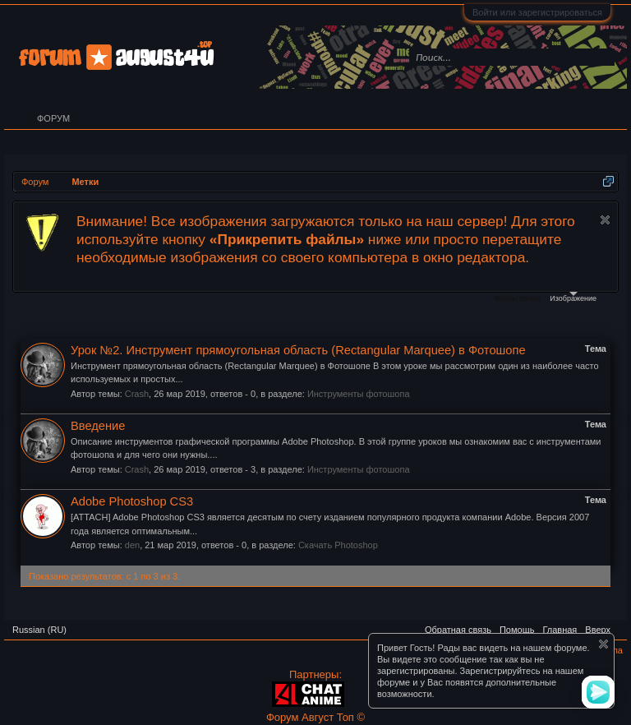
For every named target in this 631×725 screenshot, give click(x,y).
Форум (53, 118)
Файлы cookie (517, 298)
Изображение (573, 297)
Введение (98, 425)
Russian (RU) (39, 630)
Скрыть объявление (605, 220)
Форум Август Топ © (315, 717)
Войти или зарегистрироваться (537, 12)
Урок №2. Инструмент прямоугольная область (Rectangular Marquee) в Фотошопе (298, 350)
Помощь (517, 630)
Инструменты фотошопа (358, 394)
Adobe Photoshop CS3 (132, 501)
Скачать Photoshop (338, 545)
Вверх (597, 630)
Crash (137, 394)
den (132, 545)
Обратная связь (458, 630)
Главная (559, 630)
